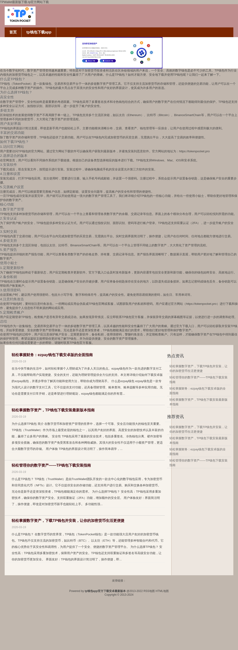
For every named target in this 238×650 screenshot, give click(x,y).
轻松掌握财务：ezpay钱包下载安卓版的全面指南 (52, 355)
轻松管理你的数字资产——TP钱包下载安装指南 (51, 465)
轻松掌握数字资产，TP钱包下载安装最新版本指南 (53, 410)
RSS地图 (149, 591)
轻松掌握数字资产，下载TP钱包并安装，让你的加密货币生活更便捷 (68, 521)
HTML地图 (162, 591)
